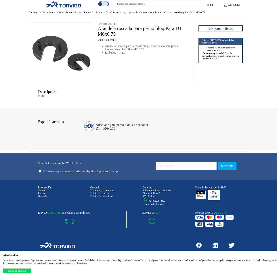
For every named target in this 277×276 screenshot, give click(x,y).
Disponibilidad (220, 28)
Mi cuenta (232, 5)
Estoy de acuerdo (17, 270)
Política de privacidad (101, 196)
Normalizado (66, 12)
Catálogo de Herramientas (43, 12)
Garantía (42, 196)
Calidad (42, 190)
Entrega (42, 193)
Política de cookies (100, 193)
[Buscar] (196, 5)
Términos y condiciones (102, 190)
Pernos (79, 12)
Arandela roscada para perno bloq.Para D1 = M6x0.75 (177, 12)
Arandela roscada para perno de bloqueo (127, 12)
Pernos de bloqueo (95, 12)
